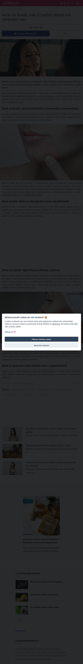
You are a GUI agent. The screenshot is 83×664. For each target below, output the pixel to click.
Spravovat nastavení (41, 345)
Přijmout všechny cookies (41, 339)
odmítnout (56, 324)
